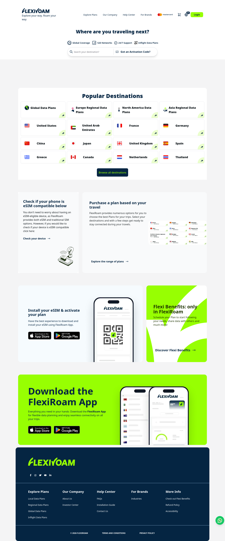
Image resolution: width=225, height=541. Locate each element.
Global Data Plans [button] (37, 511)
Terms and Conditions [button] (113, 533)
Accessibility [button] (172, 511)
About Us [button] (67, 498)
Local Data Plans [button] (36, 498)
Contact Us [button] (102, 511)
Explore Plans (90, 14)
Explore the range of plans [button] (110, 261)
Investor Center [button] (70, 504)
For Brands (146, 14)
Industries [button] (136, 498)
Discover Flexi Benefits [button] (175, 350)
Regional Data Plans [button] (38, 504)
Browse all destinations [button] (112, 172)
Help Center (129, 14)
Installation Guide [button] (106, 504)
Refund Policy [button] (173, 504)
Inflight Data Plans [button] (37, 517)
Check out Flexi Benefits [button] (178, 498)
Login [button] (197, 14)
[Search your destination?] (91, 51)
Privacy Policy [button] (147, 533)
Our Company (110, 14)
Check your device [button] (36, 238)
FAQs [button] (99, 498)
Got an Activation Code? (132, 52)
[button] (179, 15)
